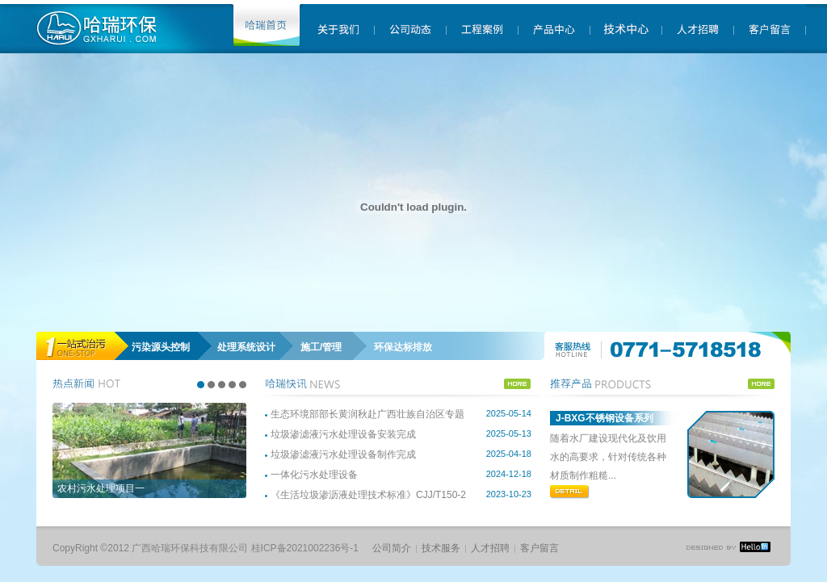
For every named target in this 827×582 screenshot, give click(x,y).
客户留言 (539, 548)
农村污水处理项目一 (101, 488)
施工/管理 (321, 347)
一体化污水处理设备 (314, 474)
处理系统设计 (246, 347)
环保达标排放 (403, 347)
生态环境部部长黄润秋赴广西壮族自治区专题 (367, 414)
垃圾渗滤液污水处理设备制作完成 (343, 454)
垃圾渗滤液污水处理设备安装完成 (343, 434)
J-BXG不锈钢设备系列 (604, 418)
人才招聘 (490, 548)
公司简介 (391, 548)
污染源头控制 (161, 347)
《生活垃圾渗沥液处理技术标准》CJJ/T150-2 (368, 494)
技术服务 (441, 548)
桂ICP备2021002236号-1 (305, 548)
